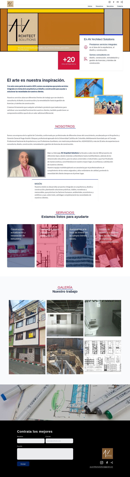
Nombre (20, 436)
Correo (48, 436)
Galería (120, 6)
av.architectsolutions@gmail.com (101, 467)
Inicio (90, 6)
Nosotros (99, 6)
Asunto (19, 446)
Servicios (110, 6)
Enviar (23, 464)
